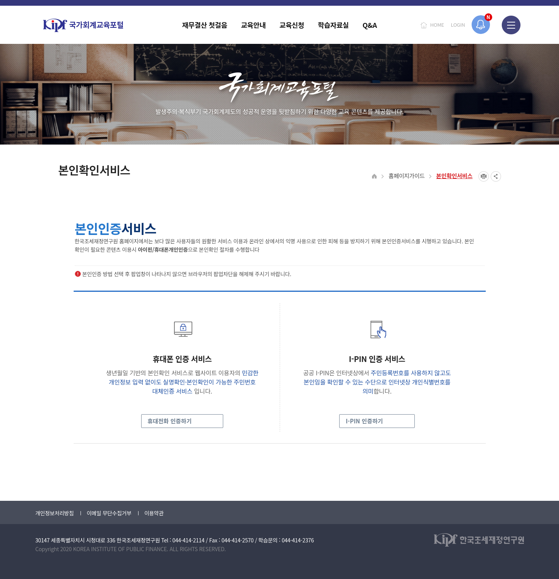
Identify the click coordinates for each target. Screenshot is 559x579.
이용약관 (153, 513)
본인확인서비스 (454, 176)
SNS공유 (496, 176)
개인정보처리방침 (54, 513)
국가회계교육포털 (83, 25)
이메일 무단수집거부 (109, 513)
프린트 (483, 176)
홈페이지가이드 (406, 176)
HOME (437, 24)
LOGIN (458, 24)
